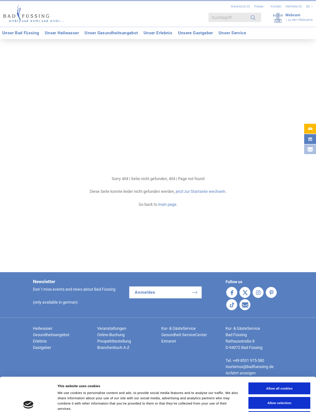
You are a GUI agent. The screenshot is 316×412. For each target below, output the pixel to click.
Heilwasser (42, 328)
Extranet (168, 341)
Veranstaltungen (111, 328)
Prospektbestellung (114, 341)
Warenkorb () (241, 6)
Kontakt (276, 6)
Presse (258, 6)
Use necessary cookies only (279, 383)
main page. (168, 204)
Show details (230, 403)
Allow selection (279, 369)
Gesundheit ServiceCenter (184, 334)
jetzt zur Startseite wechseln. (201, 191)
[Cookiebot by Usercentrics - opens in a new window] (28, 403)
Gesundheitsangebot (51, 334)
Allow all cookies (279, 354)
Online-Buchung (111, 334)
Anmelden (145, 292)
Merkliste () (294, 6)
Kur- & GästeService (178, 328)
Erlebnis (40, 341)
